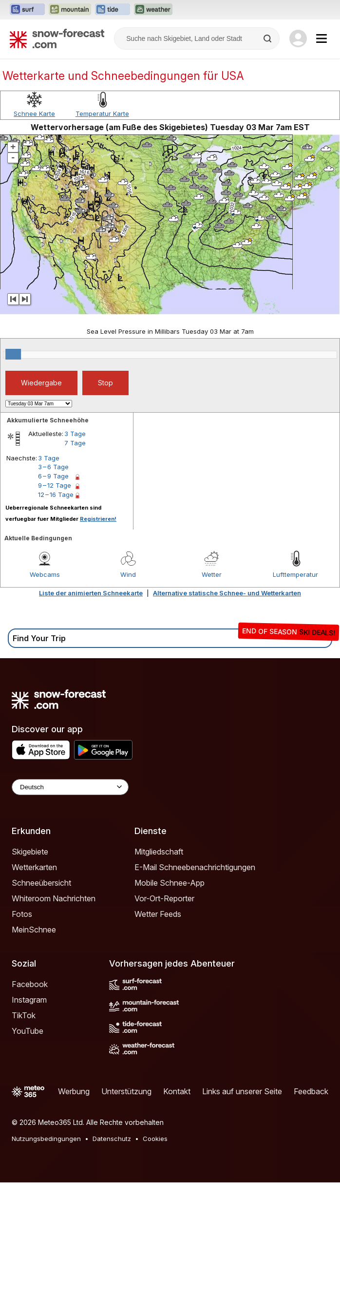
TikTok (24, 1145)
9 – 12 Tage (54, 615)
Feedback (311, 1221)
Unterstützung (126, 1221)
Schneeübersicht (41, 1012)
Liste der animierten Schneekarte (91, 722)
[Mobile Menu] (321, 38)
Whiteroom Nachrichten (53, 1028)
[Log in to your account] (298, 38)
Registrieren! (98, 648)
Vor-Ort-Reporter (164, 1028)
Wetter (212, 704)
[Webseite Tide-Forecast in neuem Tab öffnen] (112, 9)
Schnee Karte (34, 243)
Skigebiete (30, 981)
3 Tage (75, 563)
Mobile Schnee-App (169, 1012)
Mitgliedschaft (158, 981)
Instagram (29, 1129)
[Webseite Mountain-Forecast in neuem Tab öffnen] (70, 9)
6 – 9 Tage (53, 605)
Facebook (30, 1114)
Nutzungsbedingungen (46, 1268)
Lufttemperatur (295, 704)
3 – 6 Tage (53, 596)
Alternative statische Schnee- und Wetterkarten (227, 722)
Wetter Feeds (157, 1043)
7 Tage (75, 572)
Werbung (74, 1221)
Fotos (22, 1043)
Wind (128, 704)
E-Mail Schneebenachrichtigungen (194, 997)
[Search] (268, 38)
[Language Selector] (70, 917)
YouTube (27, 1160)
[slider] (13, 483)
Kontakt (176, 1221)
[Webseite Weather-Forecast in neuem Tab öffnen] (153, 9)
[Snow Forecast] (57, 38)
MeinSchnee (34, 1059)
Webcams (45, 704)
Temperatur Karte (102, 243)
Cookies (155, 1268)
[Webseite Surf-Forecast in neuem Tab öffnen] (27, 9)
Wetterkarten (34, 997)
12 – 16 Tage (56, 624)
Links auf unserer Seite (242, 1221)
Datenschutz (112, 1268)
